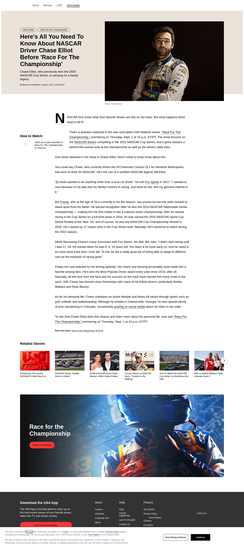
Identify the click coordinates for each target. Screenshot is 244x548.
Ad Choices (149, 509)
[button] (224, 361)
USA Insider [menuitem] (73, 5)
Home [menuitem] (35, 5)
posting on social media (129, 306)
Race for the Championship (83, 331)
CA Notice (148, 525)
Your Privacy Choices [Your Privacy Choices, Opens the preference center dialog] (175, 537)
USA (24, 5)
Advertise (99, 513)
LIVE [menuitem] (59, 5)
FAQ (121, 509)
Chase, (65, 202)
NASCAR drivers (85, 142)
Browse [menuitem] (48, 5)
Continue (200, 537)
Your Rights (94, 535)
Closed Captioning (124, 514)
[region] (122, 537)
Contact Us (124, 524)
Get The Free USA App (46, 525)
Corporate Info (102, 518)
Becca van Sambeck (31, 85)
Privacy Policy (150, 513)
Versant (29, 532)
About (98, 522)
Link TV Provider (127, 520)
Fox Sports (152, 182)
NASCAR (99, 331)
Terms (66, 532)
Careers (99, 509)
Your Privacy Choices (152, 519)
